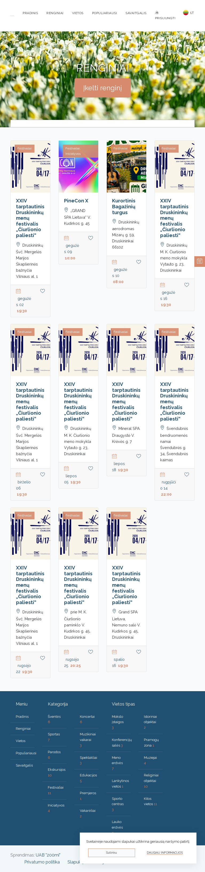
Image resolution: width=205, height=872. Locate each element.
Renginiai (55, 13)
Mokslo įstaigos (118, 722)
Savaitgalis (136, 13)
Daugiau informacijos (165, 852)
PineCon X (76, 200)
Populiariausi (104, 13)
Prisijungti (165, 15)
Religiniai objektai (151, 780)
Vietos (78, 13)
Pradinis (30, 13)
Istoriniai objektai (150, 722)
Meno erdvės (117, 763)
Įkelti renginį (102, 88)
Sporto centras (118, 804)
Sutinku (111, 852)
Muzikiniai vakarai (88, 739)
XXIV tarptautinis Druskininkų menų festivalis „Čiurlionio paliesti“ (30, 218)
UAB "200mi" (48, 855)
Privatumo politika (42, 862)
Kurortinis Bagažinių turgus (123, 206)
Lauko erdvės (117, 827)
